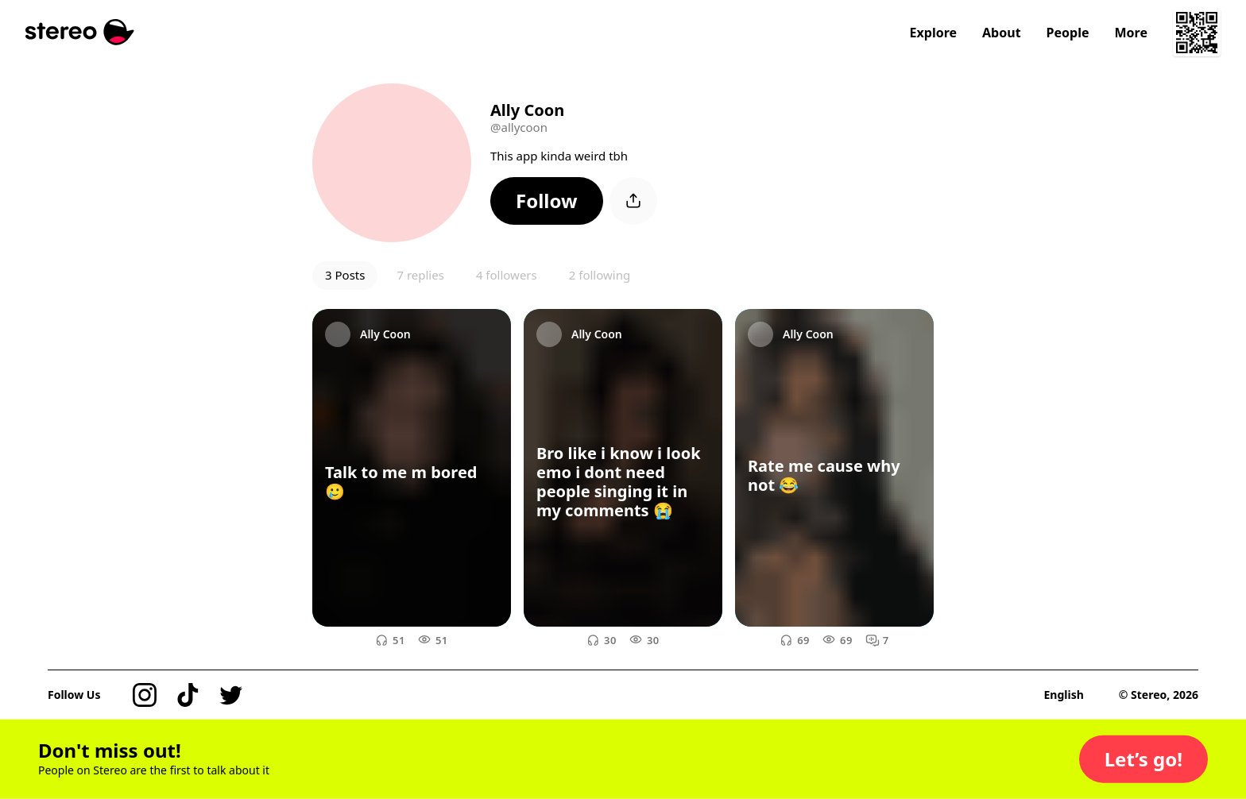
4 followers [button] (506, 275)
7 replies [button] (420, 275)
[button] (546, 201)
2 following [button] (599, 275)
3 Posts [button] (345, 275)
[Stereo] (79, 32)
